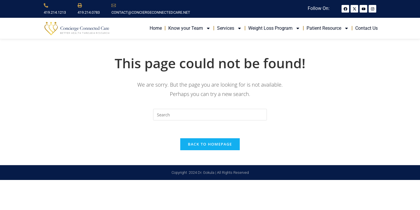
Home (156, 28)
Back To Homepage (210, 144)
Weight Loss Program (274, 28)
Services (229, 28)
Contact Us (366, 28)
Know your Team (189, 28)
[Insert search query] (210, 114)
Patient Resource (328, 28)
